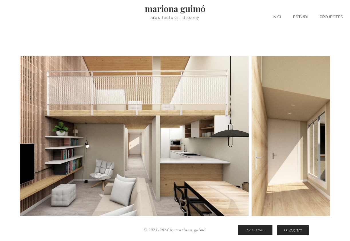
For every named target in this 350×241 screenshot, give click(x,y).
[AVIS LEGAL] (255, 230)
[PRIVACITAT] (293, 230)
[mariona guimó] (175, 8)
